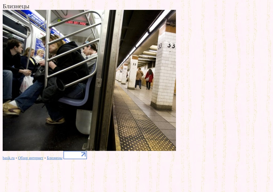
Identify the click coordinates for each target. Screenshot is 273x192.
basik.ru (9, 158)
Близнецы (54, 158)
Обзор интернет (30, 158)
